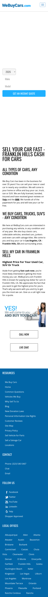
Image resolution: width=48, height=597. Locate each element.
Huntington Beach (13, 568)
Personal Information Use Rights (20, 416)
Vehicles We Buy (12, 396)
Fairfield (9, 564)
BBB (17, 199)
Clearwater (18, 554)
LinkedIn (11, 507)
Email (7, 473)
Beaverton (35, 539)
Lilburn (38, 573)
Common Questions (14, 391)
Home (8, 387)
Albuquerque (11, 535)
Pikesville (22, 588)
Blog (7, 406)
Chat (7, 468)
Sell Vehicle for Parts (14, 435)
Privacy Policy (11, 430)
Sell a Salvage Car (13, 440)
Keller (30, 568)
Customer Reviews (14, 421)
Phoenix (9, 588)
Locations (9, 445)
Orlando (32, 583)
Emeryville (36, 559)
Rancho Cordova (13, 593)
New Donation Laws (14, 411)
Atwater (8, 539)
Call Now (24, 334)
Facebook (11, 492)
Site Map (9, 425)
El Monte (22, 559)
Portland (37, 588)
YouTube (11, 502)
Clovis (31, 554)
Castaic (24, 549)
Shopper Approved (14, 516)
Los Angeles (10, 578)
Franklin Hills (24, 564)
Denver (8, 559)
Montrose (26, 578)
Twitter (10, 497)
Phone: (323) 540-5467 (15, 463)
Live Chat (24, 347)
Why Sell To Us (12, 401)
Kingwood (9, 573)
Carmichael (10, 549)
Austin (21, 539)
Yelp (4, 199)
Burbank (23, 544)
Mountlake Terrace (14, 583)
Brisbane (9, 544)
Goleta (39, 564)
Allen (25, 535)
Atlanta (37, 535)
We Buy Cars (11, 382)
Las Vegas (24, 573)
